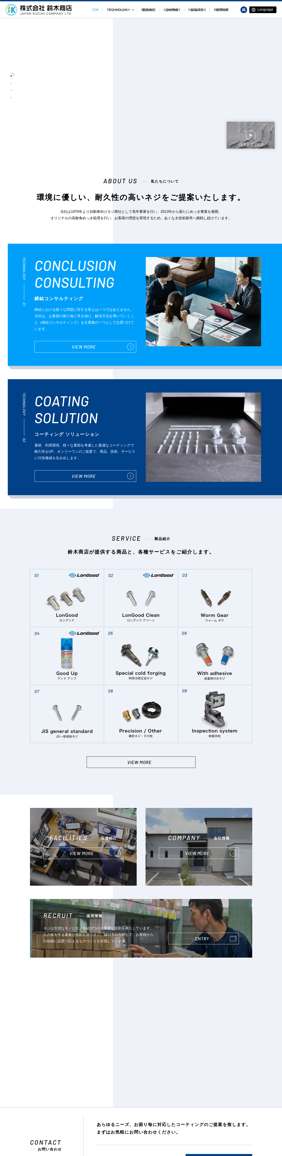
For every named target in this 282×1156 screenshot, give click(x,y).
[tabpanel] (152, 86)
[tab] (11, 73)
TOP (95, 10)
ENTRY (202, 938)
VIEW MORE (84, 346)
